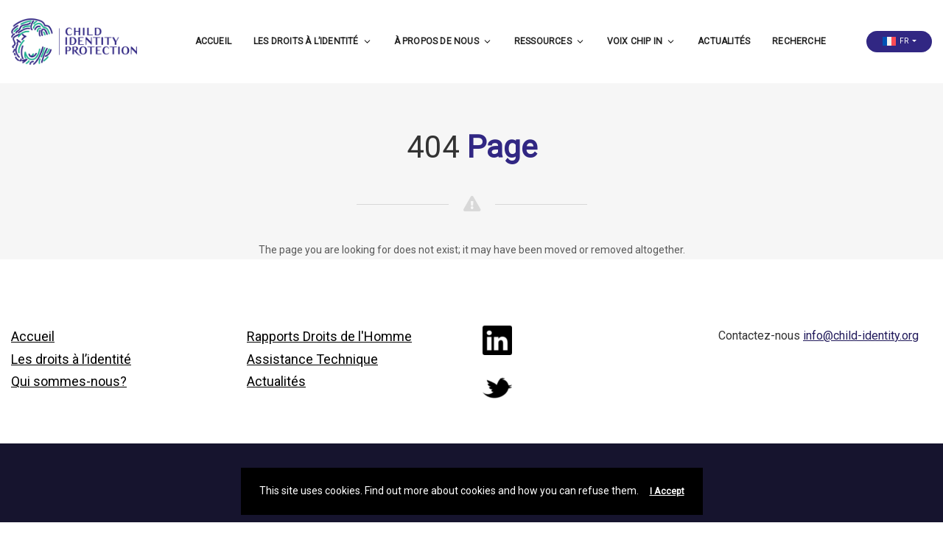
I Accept (667, 491)
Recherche (799, 41)
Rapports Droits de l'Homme (329, 336)
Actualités (724, 41)
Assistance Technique (312, 359)
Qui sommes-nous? (69, 381)
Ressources (549, 41)
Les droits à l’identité (312, 41)
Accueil (213, 41)
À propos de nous (443, 41)
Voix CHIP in (641, 41)
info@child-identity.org (861, 336)
